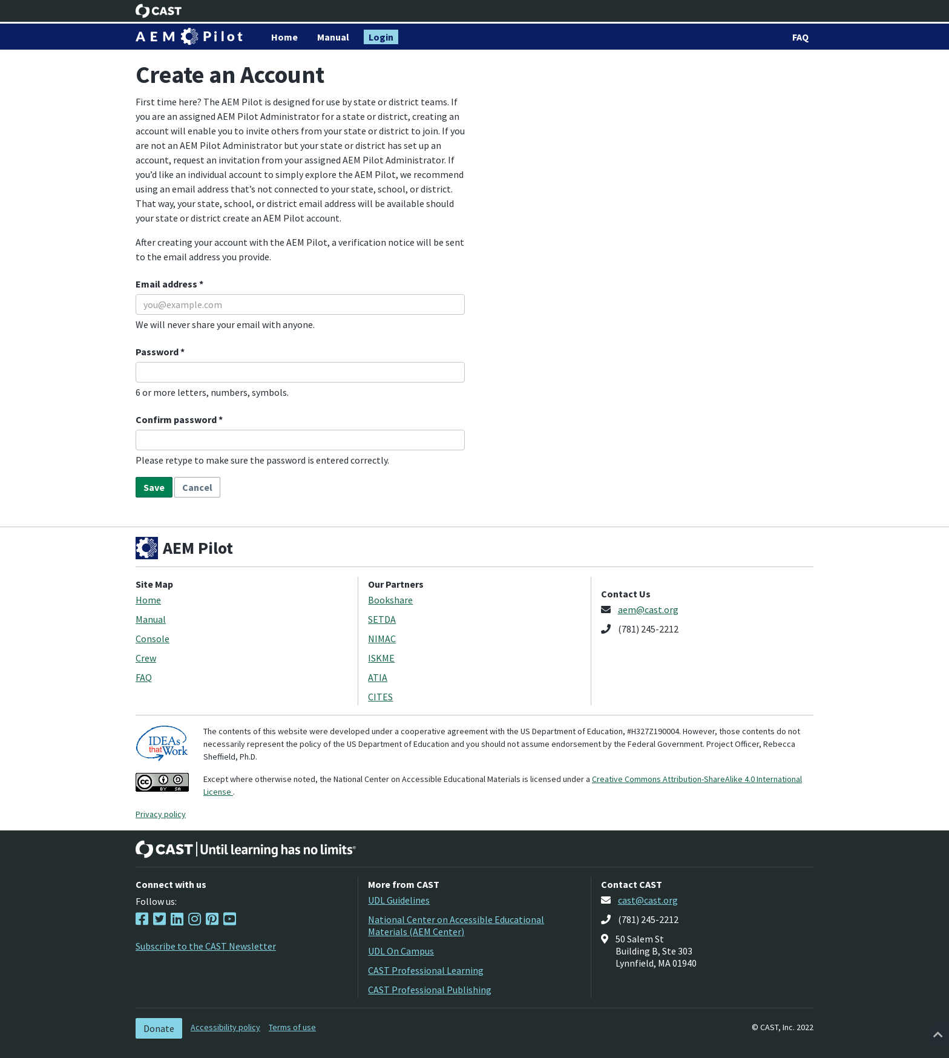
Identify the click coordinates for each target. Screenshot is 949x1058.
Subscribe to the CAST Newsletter (206, 946)
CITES (380, 697)
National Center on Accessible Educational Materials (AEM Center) (456, 925)
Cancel (197, 487)
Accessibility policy (225, 1027)
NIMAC (382, 638)
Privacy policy (161, 814)
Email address (167, 284)
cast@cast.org (648, 900)
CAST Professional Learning (426, 970)
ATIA (377, 677)
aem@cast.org (648, 609)
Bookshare (390, 600)
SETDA (382, 619)
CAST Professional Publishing (429, 990)
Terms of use (292, 1027)
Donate (158, 1028)
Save (154, 487)
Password (158, 352)
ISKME (381, 658)
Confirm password (177, 419)
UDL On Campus (401, 951)
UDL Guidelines (399, 900)
